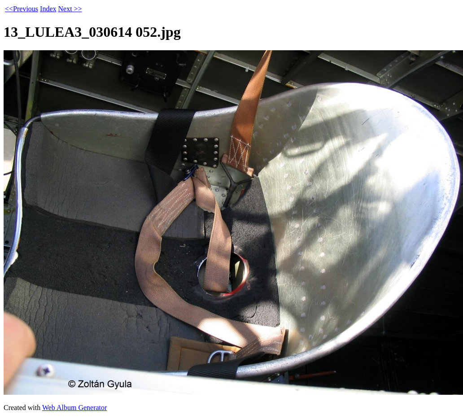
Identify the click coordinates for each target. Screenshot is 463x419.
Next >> (70, 9)
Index (48, 9)
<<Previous (21, 9)
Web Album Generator (74, 407)
